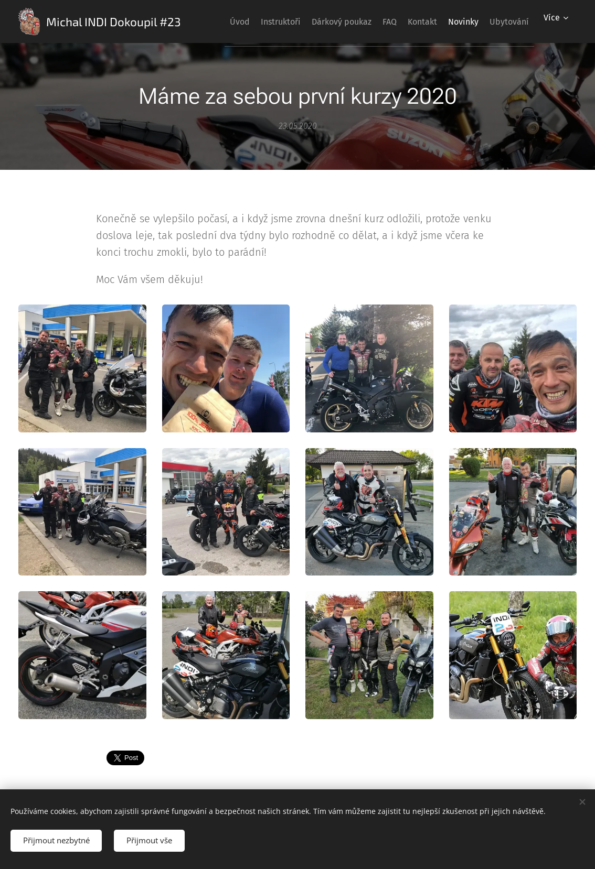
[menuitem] (246, 21)
